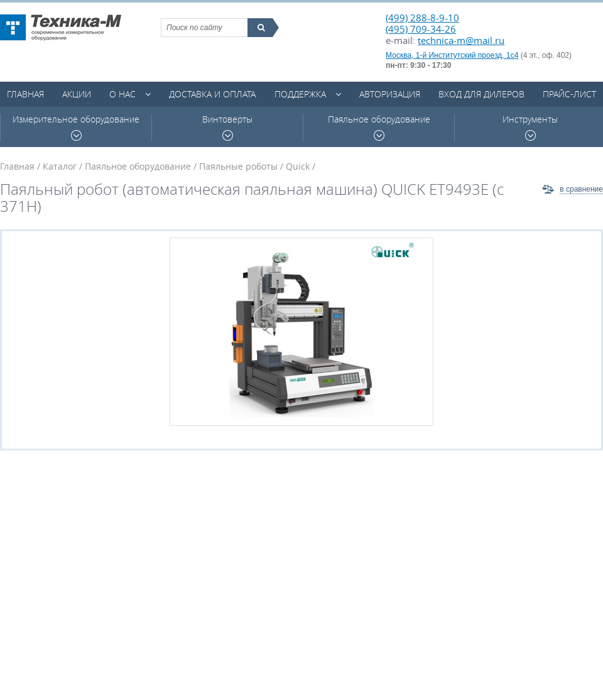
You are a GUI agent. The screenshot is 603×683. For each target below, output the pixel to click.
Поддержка (300, 94)
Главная (25, 94)
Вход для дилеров (481, 94)
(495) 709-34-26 (421, 29)
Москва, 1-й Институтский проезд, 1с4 (452, 55)
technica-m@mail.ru (461, 40)
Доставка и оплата (212, 94)
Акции (76, 94)
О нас (122, 94)
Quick (298, 166)
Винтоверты (227, 127)
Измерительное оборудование (76, 127)
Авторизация (389, 94)
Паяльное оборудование (379, 127)
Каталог (60, 166)
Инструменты (530, 127)
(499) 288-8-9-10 (422, 17)
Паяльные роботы (238, 166)
